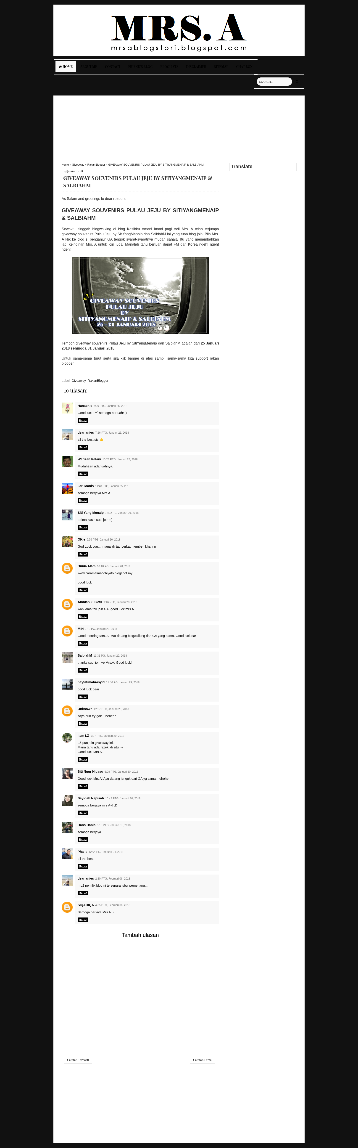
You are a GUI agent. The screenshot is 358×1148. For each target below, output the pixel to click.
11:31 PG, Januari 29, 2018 (110, 655)
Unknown (85, 709)
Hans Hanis (86, 825)
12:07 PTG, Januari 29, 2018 (111, 709)
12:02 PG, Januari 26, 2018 (122, 512)
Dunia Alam (87, 566)
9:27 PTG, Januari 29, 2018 (107, 735)
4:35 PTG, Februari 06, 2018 (112, 905)
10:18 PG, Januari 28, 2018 (114, 566)
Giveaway (78, 164)
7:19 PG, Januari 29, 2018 (101, 629)
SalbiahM (85, 655)
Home (66, 66)
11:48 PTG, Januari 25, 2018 (112, 486)
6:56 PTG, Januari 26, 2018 (103, 539)
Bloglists (169, 66)
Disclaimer (196, 66)
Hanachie (85, 406)
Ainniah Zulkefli (90, 602)
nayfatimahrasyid (91, 682)
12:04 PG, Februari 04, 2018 (106, 852)
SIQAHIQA (86, 905)
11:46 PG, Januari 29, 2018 (123, 682)
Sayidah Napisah (91, 798)
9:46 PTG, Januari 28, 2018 (120, 602)
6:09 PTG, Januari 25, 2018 (110, 406)
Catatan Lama (202, 1060)
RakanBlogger (96, 164)
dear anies (86, 432)
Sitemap (221, 66)
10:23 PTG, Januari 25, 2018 (120, 459)
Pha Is (82, 852)
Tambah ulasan (140, 935)
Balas (83, 420)
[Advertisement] (179, 127)
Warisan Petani (89, 459)
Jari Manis (86, 486)
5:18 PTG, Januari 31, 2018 (113, 825)
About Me (88, 66)
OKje (81, 539)
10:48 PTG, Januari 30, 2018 (122, 798)
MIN (81, 629)
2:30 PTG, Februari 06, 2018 (112, 878)
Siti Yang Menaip (91, 512)
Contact (112, 66)
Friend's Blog (140, 66)
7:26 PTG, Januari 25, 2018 (112, 432)
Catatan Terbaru (78, 1060)
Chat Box (244, 66)
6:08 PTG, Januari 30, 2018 (121, 771)
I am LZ (83, 735)
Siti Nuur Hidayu (90, 771)
